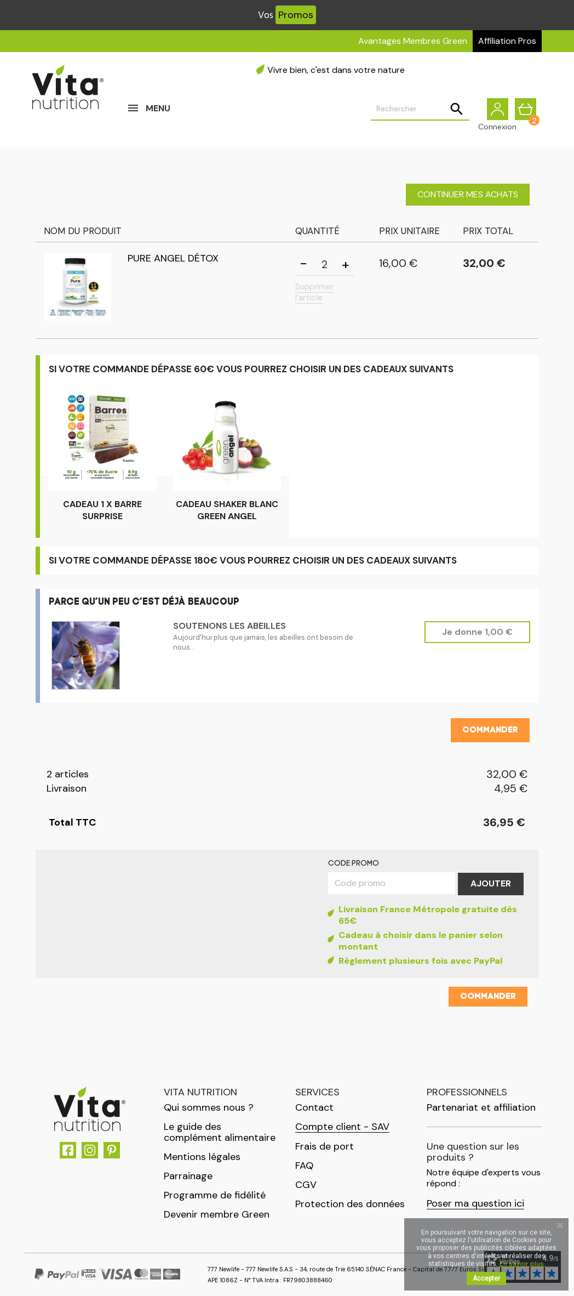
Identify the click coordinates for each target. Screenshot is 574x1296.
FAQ (304, 1165)
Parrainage (188, 1175)
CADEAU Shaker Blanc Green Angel (227, 510)
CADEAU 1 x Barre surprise (102, 510)
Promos (295, 14)
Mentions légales (202, 1156)
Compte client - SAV (342, 1127)
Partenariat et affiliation (481, 1107)
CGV (306, 1184)
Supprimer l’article (314, 292)
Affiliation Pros (507, 41)
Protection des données (350, 1203)
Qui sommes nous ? (209, 1107)
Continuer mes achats (467, 194)
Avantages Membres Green (412, 41)
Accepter (486, 1278)
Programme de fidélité (215, 1195)
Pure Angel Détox (173, 258)
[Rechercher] (420, 110)
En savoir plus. (522, 1263)
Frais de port (324, 1146)
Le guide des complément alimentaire (219, 1132)
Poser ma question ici (475, 1203)
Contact (314, 1107)
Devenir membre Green (216, 1214)
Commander (490, 730)
